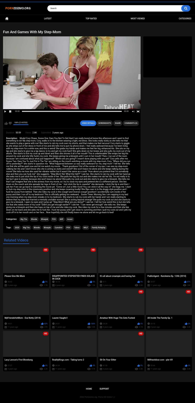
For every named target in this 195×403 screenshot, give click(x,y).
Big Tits (24, 219)
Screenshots (104, 123)
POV (54, 219)
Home (7, 19)
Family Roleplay (98, 228)
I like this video (6, 123)
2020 (17, 228)
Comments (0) (130, 123)
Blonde (34, 219)
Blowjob (44, 219)
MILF (86, 228)
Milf (61, 219)
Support (104, 389)
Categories (185, 18)
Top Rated (91, 18)
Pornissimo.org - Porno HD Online (98, 397)
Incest (70, 219)
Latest (48, 18)
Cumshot (58, 228)
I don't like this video (10, 123)
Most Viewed (138, 18)
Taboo (77, 228)
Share (118, 123)
